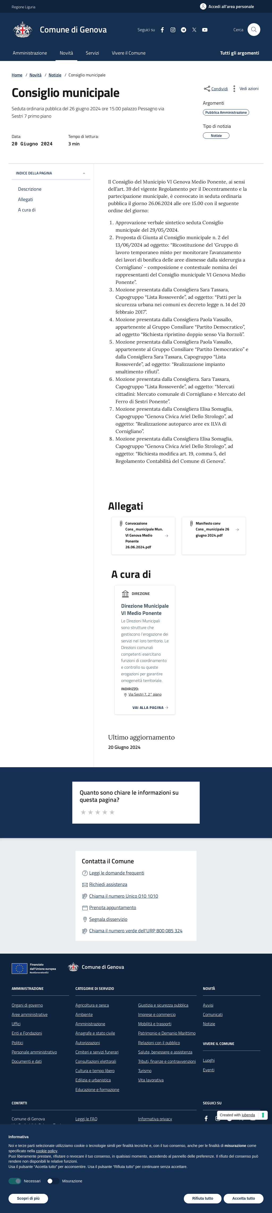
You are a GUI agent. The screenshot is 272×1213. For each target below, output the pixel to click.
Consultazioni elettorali (95, 1061)
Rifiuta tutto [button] (202, 1198)
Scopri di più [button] (28, 1198)
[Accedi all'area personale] (227, 6)
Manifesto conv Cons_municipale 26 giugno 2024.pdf (212, 529)
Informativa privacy (155, 1119)
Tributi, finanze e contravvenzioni (167, 1061)
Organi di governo (27, 1005)
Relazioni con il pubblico (159, 1042)
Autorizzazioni (87, 1042)
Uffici (16, 1023)
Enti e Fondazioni (27, 1033)
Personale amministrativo (34, 1052)
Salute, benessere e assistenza (165, 1052)
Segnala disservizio (108, 919)
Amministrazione (30, 52)
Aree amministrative (30, 1014)
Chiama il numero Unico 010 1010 (123, 896)
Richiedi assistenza (108, 884)
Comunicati (213, 1014)
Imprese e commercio (157, 1014)
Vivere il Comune (129, 52)
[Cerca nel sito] (254, 29)
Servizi (92, 52)
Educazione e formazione (97, 1089)
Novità (66, 52)
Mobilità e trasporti (154, 1023)
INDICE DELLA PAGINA (51, 173)
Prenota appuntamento (112, 907)
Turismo (144, 1070)
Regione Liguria (23, 7)
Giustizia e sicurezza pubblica (163, 1005)
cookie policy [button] (46, 1151)
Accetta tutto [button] (243, 1198)
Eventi (208, 1070)
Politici (17, 1042)
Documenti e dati (27, 1061)
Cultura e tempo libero (94, 1070)
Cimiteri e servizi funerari (96, 1052)
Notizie (55, 75)
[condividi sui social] (215, 88)
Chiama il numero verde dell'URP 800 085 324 (135, 930)
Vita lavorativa (151, 1080)
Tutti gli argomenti (239, 52)
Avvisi (208, 1005)
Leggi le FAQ (86, 1119)
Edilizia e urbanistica (93, 1080)
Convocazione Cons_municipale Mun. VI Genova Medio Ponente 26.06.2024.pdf (144, 535)
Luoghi (209, 1060)
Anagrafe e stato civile (95, 1033)
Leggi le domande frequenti (116, 872)
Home (17, 75)
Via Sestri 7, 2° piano (145, 694)
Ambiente (84, 1014)
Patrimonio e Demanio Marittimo (167, 1033)
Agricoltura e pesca (92, 1005)
